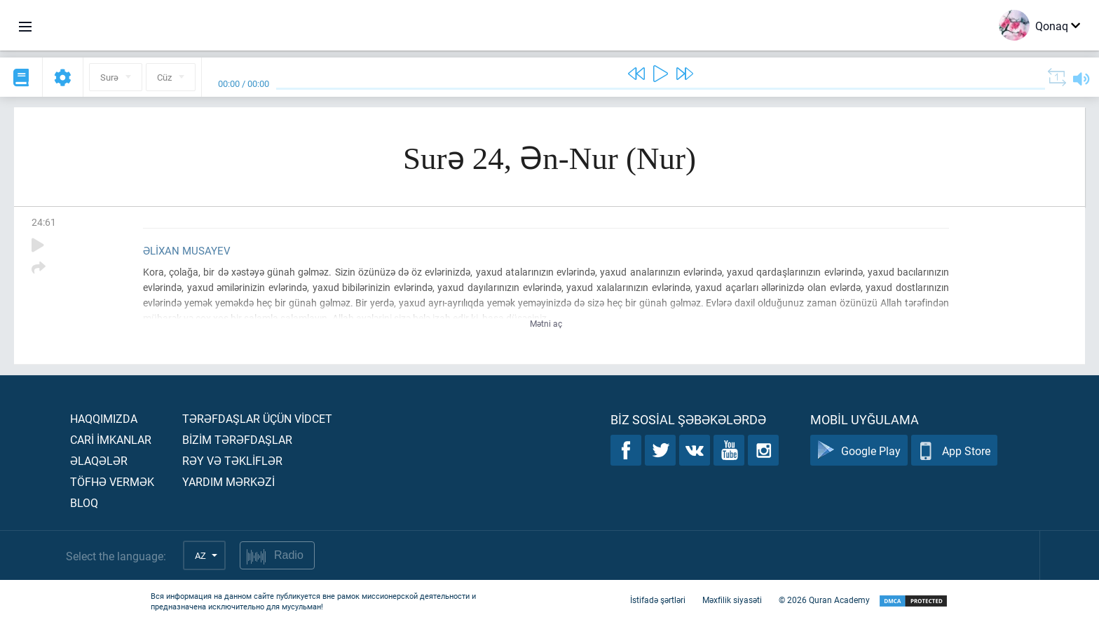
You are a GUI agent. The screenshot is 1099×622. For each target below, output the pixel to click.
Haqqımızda (103, 418)
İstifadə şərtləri (657, 599)
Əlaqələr (99, 460)
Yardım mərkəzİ (228, 481)
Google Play (859, 450)
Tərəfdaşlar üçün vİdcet (257, 418)
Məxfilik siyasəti (732, 599)
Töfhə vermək (112, 481)
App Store (954, 450)
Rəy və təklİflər (232, 460)
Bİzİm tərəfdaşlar (237, 439)
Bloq (84, 502)
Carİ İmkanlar (110, 439)
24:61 (44, 222)
